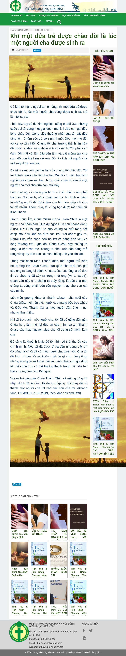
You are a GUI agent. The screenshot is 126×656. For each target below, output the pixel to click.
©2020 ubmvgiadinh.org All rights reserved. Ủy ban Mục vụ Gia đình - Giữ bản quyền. (63, 652)
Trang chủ (16, 15)
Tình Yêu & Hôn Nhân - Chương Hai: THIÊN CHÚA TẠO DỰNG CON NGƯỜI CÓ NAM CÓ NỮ (103, 284)
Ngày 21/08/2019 (21, 50)
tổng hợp (37, 21)
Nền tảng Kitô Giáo (94, 15)
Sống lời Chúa (19, 21)
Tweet (36, 50)
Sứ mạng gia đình (48, 15)
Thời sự (30, 15)
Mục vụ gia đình (71, 15)
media (50, 21)
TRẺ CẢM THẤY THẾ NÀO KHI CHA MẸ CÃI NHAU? (103, 156)
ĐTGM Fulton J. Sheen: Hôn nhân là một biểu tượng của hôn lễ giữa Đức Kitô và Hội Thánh (103, 408)
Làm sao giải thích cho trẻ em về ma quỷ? (103, 366)
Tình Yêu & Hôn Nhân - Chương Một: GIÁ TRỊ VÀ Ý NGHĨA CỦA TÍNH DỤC (103, 327)
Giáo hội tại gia (42, 30)
